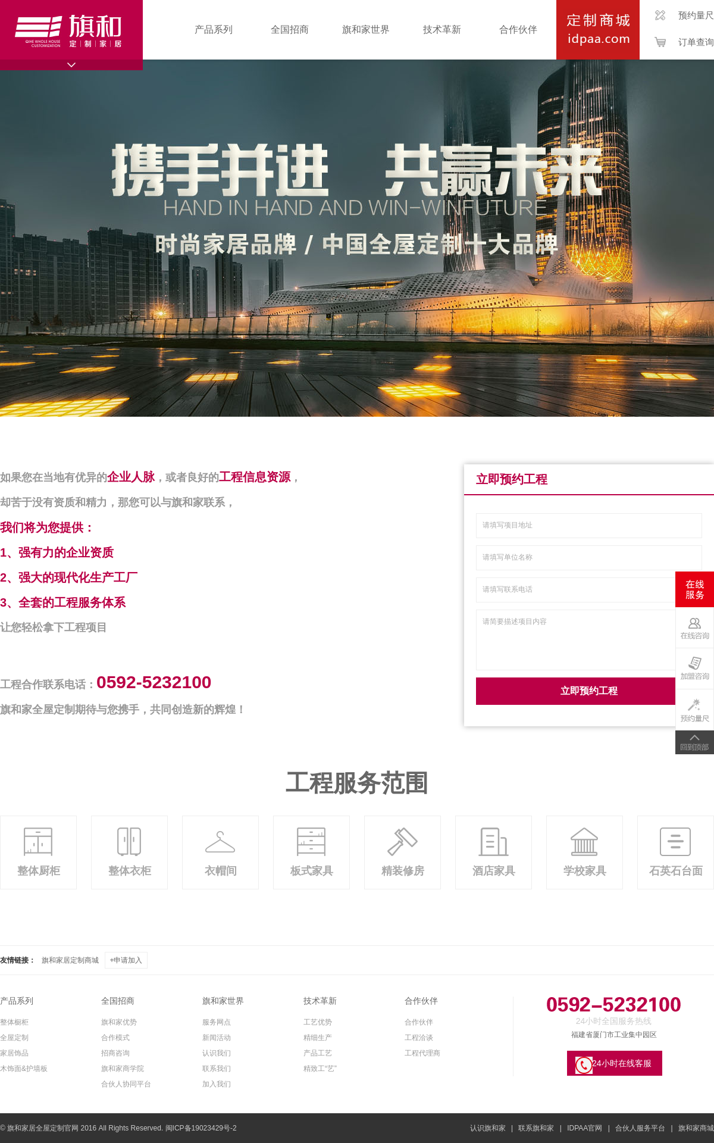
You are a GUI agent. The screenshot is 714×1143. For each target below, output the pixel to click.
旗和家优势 (119, 1022)
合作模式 (115, 1037)
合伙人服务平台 (640, 1128)
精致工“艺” (320, 1068)
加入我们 (216, 1084)
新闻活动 (216, 1037)
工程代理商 (422, 1053)
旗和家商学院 (122, 1068)
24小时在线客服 (622, 1063)
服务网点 (216, 1022)
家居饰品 (14, 1053)
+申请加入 (125, 960)
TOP (694, 742)
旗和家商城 (696, 1128)
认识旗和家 (488, 1128)
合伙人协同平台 (126, 1084)
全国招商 (290, 29)
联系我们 (216, 1068)
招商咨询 (115, 1053)
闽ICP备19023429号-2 (201, 1128)
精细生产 (317, 1037)
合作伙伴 (518, 29)
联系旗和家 (536, 1128)
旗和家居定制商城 (70, 960)
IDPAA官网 (584, 1128)
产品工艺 (317, 1053)
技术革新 (442, 29)
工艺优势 (317, 1022)
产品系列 (214, 29)
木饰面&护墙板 (24, 1068)
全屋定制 (14, 1037)
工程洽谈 (419, 1037)
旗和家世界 (366, 29)
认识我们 (216, 1053)
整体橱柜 (14, 1022)
